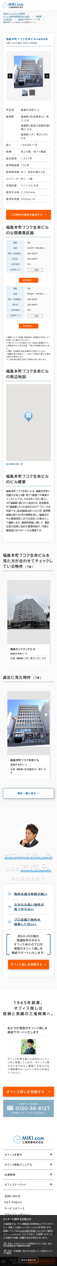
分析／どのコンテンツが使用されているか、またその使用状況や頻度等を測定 (27, 1245)
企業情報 (10, 1174)
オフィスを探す (13, 1154)
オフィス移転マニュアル (18, 1164)
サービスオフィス (15, 1208)
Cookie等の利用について (30, 1231)
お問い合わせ (13, 1196)
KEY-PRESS (13, 1202)
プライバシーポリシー (17, 1214)
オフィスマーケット (15, 1184)
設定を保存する (28, 1260)
